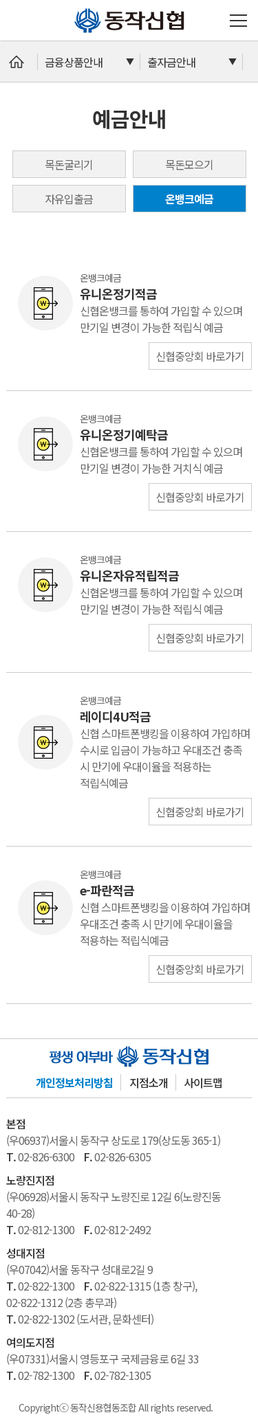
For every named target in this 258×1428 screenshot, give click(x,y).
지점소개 (148, 1082)
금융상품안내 (74, 62)
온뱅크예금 (189, 198)
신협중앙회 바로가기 (199, 356)
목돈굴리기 (69, 164)
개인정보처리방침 (74, 1082)
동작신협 (80, 8)
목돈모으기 (189, 164)
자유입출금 (69, 198)
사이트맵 (203, 1082)
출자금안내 (171, 62)
